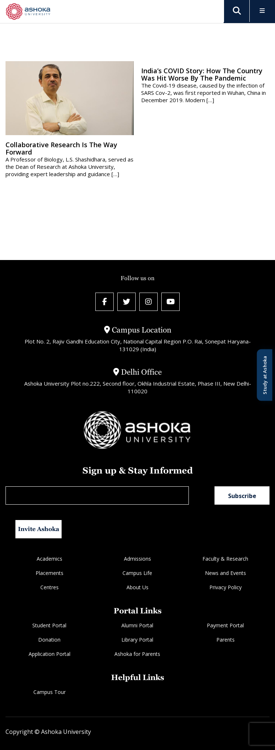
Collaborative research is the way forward (61, 148)
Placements (49, 572)
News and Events (225, 572)
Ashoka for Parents (137, 653)
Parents (225, 639)
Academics (49, 558)
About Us (137, 587)
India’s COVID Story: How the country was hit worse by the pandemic (202, 74)
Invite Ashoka (38, 529)
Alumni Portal (137, 625)
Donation (49, 639)
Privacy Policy (225, 587)
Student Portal (49, 625)
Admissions (137, 558)
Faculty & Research (225, 558)
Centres (49, 587)
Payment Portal (225, 625)
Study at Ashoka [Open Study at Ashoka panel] (264, 375)
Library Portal (137, 639)
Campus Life (137, 572)
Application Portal (49, 653)
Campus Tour (49, 691)
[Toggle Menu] (262, 11)
